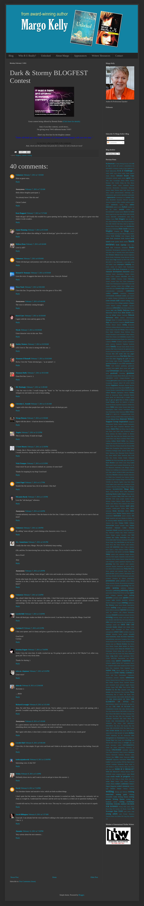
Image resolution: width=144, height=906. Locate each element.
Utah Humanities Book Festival (118, 752)
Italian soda (109, 426)
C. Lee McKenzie (117, 262)
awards (121, 209)
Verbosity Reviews (124, 754)
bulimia (119, 259)
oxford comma (115, 559)
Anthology (128, 192)
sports (114, 663)
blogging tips (118, 231)
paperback (122, 561)
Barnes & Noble (129, 212)
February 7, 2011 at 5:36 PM (35, 614)
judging (108, 443)
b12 (133, 209)
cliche (130, 283)
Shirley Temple (113, 646)
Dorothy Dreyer (111, 324)
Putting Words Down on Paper (121, 593)
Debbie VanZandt (122, 315)
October (123, 544)
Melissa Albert (120, 501)
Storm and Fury (111, 675)
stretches (116, 677)
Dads (122, 308)
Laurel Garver (113, 465)
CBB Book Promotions (119, 269)
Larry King (126, 462)
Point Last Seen (129, 571)
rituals (120, 617)
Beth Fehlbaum (113, 221)
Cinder (108, 283)
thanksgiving (109, 694)
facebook (131, 344)
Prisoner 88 (118, 583)
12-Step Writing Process (122, 163)
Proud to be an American (113, 585)
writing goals (121, 794)
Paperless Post (130, 561)
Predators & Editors (119, 578)
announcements (119, 192)
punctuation (109, 593)
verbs (132, 754)
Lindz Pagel (20, 482)
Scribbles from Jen (128, 632)
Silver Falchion (110, 648)
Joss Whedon (130, 441)
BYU (110, 262)
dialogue (108, 320)
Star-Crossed (130, 665)
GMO (121, 371)
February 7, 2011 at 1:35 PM (38, 497)
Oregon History (129, 554)
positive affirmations (125, 573)
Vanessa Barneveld (111, 754)
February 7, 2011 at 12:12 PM (32, 432)
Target (112, 687)
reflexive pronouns (115, 610)
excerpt (125, 341)
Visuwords (127, 757)
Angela (18, 432)
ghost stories (123, 368)
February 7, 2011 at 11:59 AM (37, 418)
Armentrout (119, 197)
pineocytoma (120, 568)
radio (113, 600)
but (123, 259)
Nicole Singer (110, 542)
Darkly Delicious (123, 310)
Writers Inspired (128, 788)
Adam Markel (130, 173)
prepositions (130, 578)
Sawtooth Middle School (114, 627)
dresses (119, 324)
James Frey (115, 429)
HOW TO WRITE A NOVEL (125, 402)
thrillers (131, 733)
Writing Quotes (118, 799)
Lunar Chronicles (125, 484)
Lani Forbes (119, 462)
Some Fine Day (113, 653)
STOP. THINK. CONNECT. (124, 673)
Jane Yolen (116, 431)
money (114, 513)
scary (113, 629)
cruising (119, 305)
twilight (126, 743)
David (18, 788)
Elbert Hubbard (129, 329)
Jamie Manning (21, 230)
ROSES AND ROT (114, 620)
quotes (125, 597)
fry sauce (119, 363)
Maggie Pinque (125, 486)
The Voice (123, 730)
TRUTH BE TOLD (111, 742)
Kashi (122, 446)
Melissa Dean (21, 244)
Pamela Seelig (124, 559)
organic (117, 556)
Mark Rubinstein (129, 491)
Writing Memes (123, 797)
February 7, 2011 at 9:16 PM (39, 671)
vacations (131, 752)
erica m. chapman (22, 671)
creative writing (125, 301)
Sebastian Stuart (117, 634)
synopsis (122, 685)
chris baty (131, 276)
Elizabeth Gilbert (125, 334)
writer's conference (122, 784)
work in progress (122, 776)
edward (132, 327)
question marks (123, 595)
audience (128, 202)
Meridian (122, 506)
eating (124, 325)
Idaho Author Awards (121, 407)
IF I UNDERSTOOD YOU (126, 414)
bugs (115, 259)
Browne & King (129, 257)
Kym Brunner (110, 463)
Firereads (108, 353)
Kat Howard (128, 446)
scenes (132, 629)
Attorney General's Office (113, 202)
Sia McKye (131, 646)
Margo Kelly (129, 489)
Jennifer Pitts (109, 436)
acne (115, 173)
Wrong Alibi (122, 806)
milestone (108, 511)
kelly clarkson (122, 450)
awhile (128, 209)
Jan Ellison (122, 429)
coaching (113, 286)
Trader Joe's (121, 740)
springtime (127, 663)
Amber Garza (117, 185)
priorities (112, 583)
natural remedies (121, 535)
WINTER (108, 774)
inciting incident (115, 416)
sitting (119, 651)
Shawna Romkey (121, 644)
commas (131, 288)
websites (108, 764)
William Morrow (125, 771)
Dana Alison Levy (129, 308)
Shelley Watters (21, 344)
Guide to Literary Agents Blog (125, 380)
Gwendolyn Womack (112, 383)
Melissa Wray (118, 503)
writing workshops (126, 802)
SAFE (111, 622)
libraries (115, 475)
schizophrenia (109, 632)
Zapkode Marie (110, 816)
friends (114, 363)
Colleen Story (121, 286)
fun (133, 363)
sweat (117, 685)
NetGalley (123, 537)
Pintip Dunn (128, 569)
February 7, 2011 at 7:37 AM (37, 213)
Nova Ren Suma (115, 544)
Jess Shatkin (123, 436)
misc (132, 511)
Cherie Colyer (110, 276)
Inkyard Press (115, 419)
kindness (108, 460)
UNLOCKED (116, 750)
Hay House (122, 388)
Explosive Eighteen (122, 344)
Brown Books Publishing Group (115, 257)
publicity (123, 588)
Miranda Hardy (21, 497)
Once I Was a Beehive (127, 547)
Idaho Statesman (120, 412)
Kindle (120, 458)
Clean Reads (124, 283)
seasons (108, 634)
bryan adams (109, 259)
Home (54, 877)
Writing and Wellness (121, 792)
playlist (112, 571)
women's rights (125, 774)
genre (117, 368)
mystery (120, 520)
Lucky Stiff (116, 484)
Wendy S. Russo (114, 766)
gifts (129, 368)
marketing (109, 494)
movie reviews (126, 515)
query (132, 593)
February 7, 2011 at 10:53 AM (38, 373)
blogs (126, 231)
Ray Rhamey (110, 605)
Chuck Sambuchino (128, 281)
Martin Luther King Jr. (120, 494)
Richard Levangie (22, 705)
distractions (126, 320)
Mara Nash (20, 287)
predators (108, 578)
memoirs (124, 503)
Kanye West (109, 446)
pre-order (131, 576)
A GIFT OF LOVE (117, 166)
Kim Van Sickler (111, 458)
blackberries (130, 226)
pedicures (108, 566)
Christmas (131, 279)
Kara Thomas (116, 446)
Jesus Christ (130, 436)
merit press (130, 506)
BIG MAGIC (113, 224)
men (129, 503)
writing (29, 155)
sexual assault (121, 641)
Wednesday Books (123, 764)
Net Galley (115, 537)
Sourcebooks (121, 658)
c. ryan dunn (126, 262)
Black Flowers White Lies (118, 226)
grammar (130, 373)
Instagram (131, 421)
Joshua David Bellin (118, 441)
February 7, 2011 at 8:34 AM (36, 244)
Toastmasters (121, 738)
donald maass (129, 322)
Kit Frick (114, 460)
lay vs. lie (131, 465)
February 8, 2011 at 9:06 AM (35, 743)
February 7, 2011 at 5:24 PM (33, 595)
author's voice (117, 207)
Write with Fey (129, 779)
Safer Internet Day (118, 622)
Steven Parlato (130, 670)
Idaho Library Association (122, 409)
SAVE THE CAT (127, 625)
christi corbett (110, 279)
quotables (109, 598)
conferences (130, 291)
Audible (123, 202)
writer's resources (123, 786)
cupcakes (131, 305)
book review (124, 242)
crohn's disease (110, 305)
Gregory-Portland (125, 378)
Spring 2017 (119, 663)
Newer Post (14, 877)
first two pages (129, 354)
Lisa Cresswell (116, 477)
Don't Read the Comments (117, 322)
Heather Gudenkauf (116, 390)
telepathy (123, 689)
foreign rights (113, 361)
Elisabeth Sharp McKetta (122, 332)
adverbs (115, 178)
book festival (125, 238)
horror (132, 395)
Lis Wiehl (109, 477)
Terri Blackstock (115, 692)
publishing (116, 590)
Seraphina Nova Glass (127, 639)
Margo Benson (21, 418)
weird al (131, 764)
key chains (109, 455)
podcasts (120, 571)
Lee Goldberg (114, 470)
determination (130, 317)
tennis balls (130, 689)
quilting (131, 595)
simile (116, 648)
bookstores (124, 250)
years (125, 811)
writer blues (110, 781)
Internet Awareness (128, 424)
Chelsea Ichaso (129, 274)
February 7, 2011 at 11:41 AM (41, 404)
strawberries (109, 677)
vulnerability (122, 759)
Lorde (107, 484)
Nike (115, 542)
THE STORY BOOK (112, 730)
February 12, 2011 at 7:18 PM (33, 831)
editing (114, 327)
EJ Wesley (121, 330)
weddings (114, 764)
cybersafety (116, 308)
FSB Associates (127, 363)
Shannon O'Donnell (23, 359)
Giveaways (114, 370)
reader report (118, 605)
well (107, 766)
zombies (132, 816)
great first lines (130, 375)
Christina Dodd (121, 279)
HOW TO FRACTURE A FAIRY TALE (122, 397)
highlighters (120, 392)
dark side (114, 310)
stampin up (123, 665)
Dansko (108, 310)
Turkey (120, 742)
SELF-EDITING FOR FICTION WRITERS (120, 637)
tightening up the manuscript (120, 735)
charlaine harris (110, 274)
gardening (124, 366)
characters (126, 272)
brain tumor (125, 252)
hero (123, 390)
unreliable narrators (128, 750)
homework (115, 395)
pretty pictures (120, 581)
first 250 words (117, 354)
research (114, 615)
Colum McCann (110, 288)
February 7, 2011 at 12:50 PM (37, 447)
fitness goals (109, 356)
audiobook (114, 205)
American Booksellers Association (116, 188)
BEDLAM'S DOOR (128, 214)
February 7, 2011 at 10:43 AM (41, 359)
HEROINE (128, 390)
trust (133, 740)
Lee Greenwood (123, 470)
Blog (11, 55)
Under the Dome (111, 747)
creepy (132, 300)
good (107, 373)
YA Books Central (125, 809)
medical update (129, 499)
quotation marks (117, 597)
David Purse (117, 313)
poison (117, 573)
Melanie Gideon (110, 501)
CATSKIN (109, 269)
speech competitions (123, 661)
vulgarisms (116, 759)
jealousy (112, 434)
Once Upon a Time (112, 549)
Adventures (109, 178)
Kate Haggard (21, 213)
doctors (132, 320)
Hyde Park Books (111, 404)
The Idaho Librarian (126, 713)
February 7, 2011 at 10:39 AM (31, 330)
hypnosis (124, 404)
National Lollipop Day (116, 532)
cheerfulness (120, 274)
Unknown (19, 175)
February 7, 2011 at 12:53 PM (37, 463)
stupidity (122, 677)
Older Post (94, 877)
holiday (131, 392)
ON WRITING (115, 547)
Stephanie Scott (129, 668)
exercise (112, 344)
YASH (120, 811)
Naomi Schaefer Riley (122, 525)
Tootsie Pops (110, 740)
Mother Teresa (121, 513)
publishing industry (127, 590)
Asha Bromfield (111, 199)
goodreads (114, 373)
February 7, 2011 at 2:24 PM (35, 511)
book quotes (115, 242)
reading (113, 607)
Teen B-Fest (126, 687)
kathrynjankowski (22, 759)
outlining (108, 559)
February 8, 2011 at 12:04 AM (32, 685)
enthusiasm (114, 339)
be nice (115, 214)
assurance (131, 199)
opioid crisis (114, 554)
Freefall (120, 361)
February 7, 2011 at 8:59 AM (41, 273)
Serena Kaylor (110, 641)
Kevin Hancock (129, 453)
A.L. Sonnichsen (22, 542)
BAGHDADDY (110, 212)
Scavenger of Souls (122, 629)
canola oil (114, 267)
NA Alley (115, 523)
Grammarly (109, 375)
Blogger (81, 895)
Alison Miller (125, 180)
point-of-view (110, 573)
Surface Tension (110, 680)
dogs (107, 322)
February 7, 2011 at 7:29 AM (33, 175)
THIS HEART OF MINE (121, 733)
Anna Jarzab (130, 190)
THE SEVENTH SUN (116, 728)
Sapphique (109, 624)
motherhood (109, 515)
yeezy (129, 811)
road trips (126, 617)
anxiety (119, 195)
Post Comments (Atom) (27, 881)
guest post (114, 380)
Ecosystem (131, 324)
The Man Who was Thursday (121, 716)
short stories (123, 646)
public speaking (112, 588)
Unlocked (46, 55)
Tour (116, 740)
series (115, 641)
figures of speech (121, 351)
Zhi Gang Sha (125, 816)
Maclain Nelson (116, 486)
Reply (18, 182)
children (117, 276)
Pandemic (112, 561)
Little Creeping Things (118, 479)
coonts (124, 296)
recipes (119, 607)
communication (110, 291)
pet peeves (127, 566)
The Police (117, 723)
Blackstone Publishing (112, 228)
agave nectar (121, 178)
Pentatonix (120, 566)
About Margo (62, 55)
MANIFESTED (118, 489)
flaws (132, 356)
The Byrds (127, 694)
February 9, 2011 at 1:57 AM (38, 814)
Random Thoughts (116, 603)
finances (132, 351)
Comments (112, 142)
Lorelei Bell (20, 614)
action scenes (121, 173)
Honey (121, 395)
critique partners (123, 303)
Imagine (108, 416)
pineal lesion (112, 568)
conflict (108, 293)
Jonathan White (125, 438)
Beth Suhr (121, 221)
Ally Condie (115, 183)
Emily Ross (109, 337)
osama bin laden (129, 556)
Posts (110, 138)
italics (115, 426)
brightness (131, 255)
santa (132, 622)
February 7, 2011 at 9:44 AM (35, 301)
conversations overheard (113, 296)
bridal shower (124, 255)
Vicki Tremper (21, 463)
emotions (123, 337)
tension (108, 692)
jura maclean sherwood (117, 443)
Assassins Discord (122, 199)
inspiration (123, 421)
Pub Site (131, 585)
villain (121, 757)
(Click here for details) (71, 121)
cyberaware (109, 308)
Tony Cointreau (129, 738)
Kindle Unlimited (128, 458)
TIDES (108, 735)
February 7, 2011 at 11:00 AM (37, 387)
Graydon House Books (119, 375)
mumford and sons (115, 518)
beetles (108, 216)
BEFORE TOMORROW (118, 216)
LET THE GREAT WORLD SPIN (115, 472)
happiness (114, 385)
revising (109, 617)
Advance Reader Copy (125, 176)
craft (118, 300)
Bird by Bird (127, 224)
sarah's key (116, 624)
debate (114, 315)
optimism (121, 554)
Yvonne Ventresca (128, 814)
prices (128, 581)
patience (132, 564)
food (107, 361)
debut (116, 317)
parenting (109, 564)
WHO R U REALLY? (124, 769)
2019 (130, 163)
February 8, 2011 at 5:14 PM (31, 774)
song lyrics (114, 656)
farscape (119, 346)
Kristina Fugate (21, 650)
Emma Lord (116, 337)
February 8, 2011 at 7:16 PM (31, 788)
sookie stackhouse (124, 656)
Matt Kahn (128, 496)
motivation (117, 516)
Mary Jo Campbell (111, 496)
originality (122, 556)
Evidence (119, 341)
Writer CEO (119, 781)
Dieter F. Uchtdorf (117, 320)
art (124, 197)
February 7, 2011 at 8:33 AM (38, 230)
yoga (132, 811)
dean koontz (126, 313)
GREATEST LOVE (112, 378)
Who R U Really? (27, 55)
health (127, 388)
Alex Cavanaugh (115, 180)
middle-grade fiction (118, 508)
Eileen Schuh (114, 329)
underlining (121, 747)
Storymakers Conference (126, 675)
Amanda (19, 831)
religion (125, 612)
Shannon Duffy (21, 373)
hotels (107, 397)
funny (108, 366)
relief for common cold (113, 612)
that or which (118, 694)
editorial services (121, 327)
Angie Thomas (115, 190)
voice (132, 757)
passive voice (124, 564)
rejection (123, 610)
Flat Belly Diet (125, 356)
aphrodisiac (124, 195)
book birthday (115, 236)
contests (24, 155)
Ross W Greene (124, 620)
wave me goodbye (116, 762)
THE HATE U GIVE (126, 711)
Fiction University (111, 351)
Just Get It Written (129, 443)
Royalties (131, 620)
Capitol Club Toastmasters (126, 267)
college (127, 286)
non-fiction (120, 542)
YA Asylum (116, 809)
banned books (119, 212)
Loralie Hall (20, 743)
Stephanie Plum (118, 668)
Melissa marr (109, 503)
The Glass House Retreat (113, 711)
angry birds (123, 190)
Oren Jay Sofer (110, 556)
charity (132, 271)
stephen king (110, 670)
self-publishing (110, 639)
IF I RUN (113, 414)
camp (114, 264)
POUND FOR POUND (118, 576)
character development (114, 272)
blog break (131, 228)
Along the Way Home (127, 183)
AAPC (111, 173)
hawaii (117, 388)
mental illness (114, 506)
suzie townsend (110, 685)
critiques (131, 303)
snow (129, 651)
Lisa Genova (125, 477)
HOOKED (126, 395)
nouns (107, 544)
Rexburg (115, 617)
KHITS (115, 455)
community (120, 291)
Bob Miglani (123, 233)
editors (128, 327)
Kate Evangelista (114, 448)
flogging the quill (122, 359)
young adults (112, 814)
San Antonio (127, 622)
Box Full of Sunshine (115, 252)
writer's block (110, 784)
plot (116, 571)
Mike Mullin (130, 508)
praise (127, 576)
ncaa (129, 535)
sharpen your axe (111, 644)
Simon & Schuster (124, 649)
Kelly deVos (130, 450)
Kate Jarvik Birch (125, 448)
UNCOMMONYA (128, 745)
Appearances (80, 55)
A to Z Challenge (125, 170)
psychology (124, 585)
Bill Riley (120, 224)
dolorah (19, 685)
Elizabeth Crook (115, 334)
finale (127, 351)
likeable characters (129, 474)
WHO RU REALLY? (113, 772)
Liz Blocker (115, 482)
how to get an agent (112, 400)
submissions (130, 677)
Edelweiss (108, 327)
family (113, 346)
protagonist (131, 583)
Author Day (124, 204)
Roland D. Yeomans (23, 273)
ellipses (132, 334)
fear (112, 349)
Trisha (18, 774)
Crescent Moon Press (112, 303)
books (131, 247)
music (115, 520)
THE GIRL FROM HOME (126, 709)
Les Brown (131, 470)
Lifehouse (121, 474)
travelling (128, 740)
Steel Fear (109, 668)
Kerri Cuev (20, 316)
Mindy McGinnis (118, 511)
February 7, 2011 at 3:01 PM (38, 542)
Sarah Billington (22, 814)
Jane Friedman (130, 429)
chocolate (124, 276)
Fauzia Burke (125, 346)
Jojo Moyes (117, 438)
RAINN (118, 600)
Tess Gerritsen (125, 692)
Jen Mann (119, 434)
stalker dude (116, 665)
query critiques (111, 595)
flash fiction (116, 356)
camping (128, 264)
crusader (125, 305)
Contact (119, 55)
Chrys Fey (119, 281)
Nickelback (131, 540)
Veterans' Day (110, 757)
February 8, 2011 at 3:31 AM (39, 705)
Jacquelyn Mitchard (124, 426)
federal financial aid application (123, 349)
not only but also (129, 542)
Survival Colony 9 (120, 680)
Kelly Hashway (110, 453)
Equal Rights (121, 339)
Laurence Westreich (122, 465)
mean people (120, 499)
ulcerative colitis (116, 745)
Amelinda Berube (128, 185)
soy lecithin (130, 658)
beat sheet (120, 214)
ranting (125, 602)
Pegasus (114, 566)
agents (128, 178)
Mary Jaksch (130, 494)
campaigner (120, 264)
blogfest (18, 155)
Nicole (18, 330)
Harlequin (121, 385)
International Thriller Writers (114, 424)
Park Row (116, 564)
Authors (124, 207)
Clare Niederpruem (115, 283)
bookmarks (117, 247)
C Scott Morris (21, 447)
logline (121, 482)
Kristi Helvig (130, 460)
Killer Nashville (122, 455)
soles (107, 653)
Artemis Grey (129, 197)
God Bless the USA (128, 371)
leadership (118, 467)
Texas (132, 692)
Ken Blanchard (120, 453)
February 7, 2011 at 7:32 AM (35, 189)
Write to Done (119, 779)
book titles (131, 245)
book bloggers (125, 236)
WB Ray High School (128, 762)
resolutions (121, 615)
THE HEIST (116, 713)
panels (117, 561)
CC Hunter (131, 269)
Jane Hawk (109, 431)
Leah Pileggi (125, 467)
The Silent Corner (129, 728)
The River (117, 726)
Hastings (112, 388)
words (112, 776)
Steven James (120, 670)
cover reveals (110, 301)
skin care (124, 651)
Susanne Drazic (118, 682)
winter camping (116, 774)
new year (113, 540)
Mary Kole (121, 496)
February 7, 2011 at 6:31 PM (34, 628)
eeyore (108, 329)
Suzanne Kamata (129, 682)
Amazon (108, 185)
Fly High (131, 358)
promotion (125, 583)
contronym (131, 293)
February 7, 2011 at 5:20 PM (35, 571)
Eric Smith (128, 339)
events (114, 341)
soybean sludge (110, 661)
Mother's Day (130, 513)
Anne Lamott (110, 192)
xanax (128, 806)
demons (122, 317)
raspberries (131, 603)
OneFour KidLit (123, 549)
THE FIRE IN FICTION (121, 706)
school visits (118, 632)
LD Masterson (110, 467)
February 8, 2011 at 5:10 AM (35, 721)
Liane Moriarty (130, 472)
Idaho (112, 407)
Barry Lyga (109, 214)
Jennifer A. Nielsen (128, 434)
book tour (109, 247)
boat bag (117, 233)
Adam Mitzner (110, 176)
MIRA (127, 511)
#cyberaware (110, 163)
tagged (127, 685)
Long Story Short (129, 482)
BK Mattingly (21, 387)
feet (133, 349)
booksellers (109, 250)
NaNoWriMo (110, 525)
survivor (128, 680)
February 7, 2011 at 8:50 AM (33, 258)
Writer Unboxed (129, 781)
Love (111, 484)
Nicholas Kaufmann (121, 540)
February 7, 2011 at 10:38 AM (35, 316)
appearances (111, 197)
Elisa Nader (109, 332)
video (117, 757)
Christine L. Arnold (23, 404)
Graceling (122, 373)
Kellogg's (115, 450)
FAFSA (108, 346)
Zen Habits (118, 816)
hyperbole (119, 404)
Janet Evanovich (125, 431)
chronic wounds (110, 281)
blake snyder (123, 229)
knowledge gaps (121, 460)
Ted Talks (118, 687)
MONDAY (109, 513)
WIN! (132, 771)
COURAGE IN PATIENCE (126, 298)
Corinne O (20, 628)
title (115, 738)
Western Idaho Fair (124, 766)
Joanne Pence (109, 438)
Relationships (130, 610)
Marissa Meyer (119, 491)
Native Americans (129, 532)
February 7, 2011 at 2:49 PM (33, 528)
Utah (107, 752)
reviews (132, 615)
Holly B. (108, 395)
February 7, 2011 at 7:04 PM (38, 650)
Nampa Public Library (126, 523)
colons (132, 286)
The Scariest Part (126, 726)
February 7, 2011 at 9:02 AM (35, 287)
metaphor (108, 508)
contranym (123, 293)
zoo (107, 818)
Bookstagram (116, 250)
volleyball (109, 759)
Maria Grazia (110, 491)
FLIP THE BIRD (111, 358)
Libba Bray (109, 474)
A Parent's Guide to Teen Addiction (123, 168)
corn (128, 295)
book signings (121, 245)
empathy (128, 337)
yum (120, 814)
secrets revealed (128, 634)
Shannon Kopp (130, 641)
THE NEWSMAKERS (118, 721)
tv (122, 742)
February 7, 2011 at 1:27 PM (35, 482)
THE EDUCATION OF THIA (119, 699)
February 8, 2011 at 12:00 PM (40, 759)
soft (133, 651)
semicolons (118, 639)
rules (107, 622)
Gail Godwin (115, 366)
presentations (110, 581)
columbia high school (121, 288)
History (126, 392)
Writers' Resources (101, 55)
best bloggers (120, 219)
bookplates (125, 247)
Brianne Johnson (114, 255)
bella (128, 216)
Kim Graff (131, 455)
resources (126, 615)
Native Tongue (110, 535)
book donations (115, 238)
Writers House (115, 788)
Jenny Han (117, 436)
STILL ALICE (110, 673)
